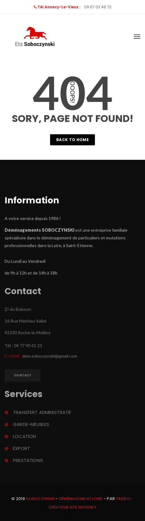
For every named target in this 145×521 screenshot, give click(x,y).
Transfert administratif (42, 413)
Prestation (28, 461)
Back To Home (72, 139)
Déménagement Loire (81, 499)
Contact (22, 376)
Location (24, 437)
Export (21, 449)
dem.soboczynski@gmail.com (49, 356)
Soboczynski (40, 499)
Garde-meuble (31, 425)
